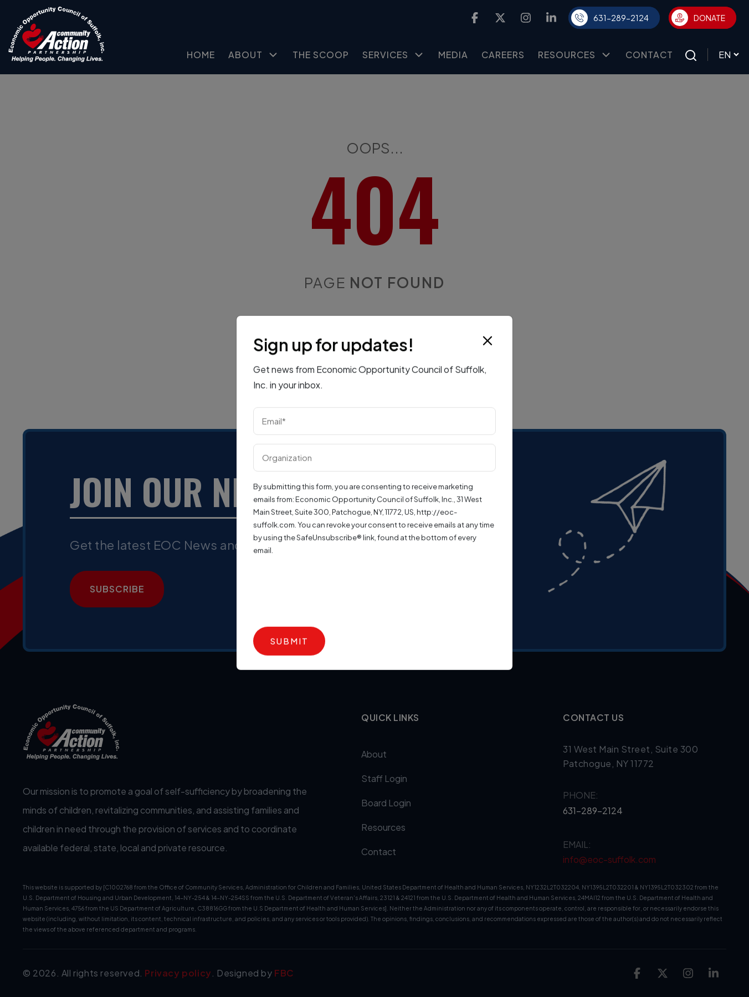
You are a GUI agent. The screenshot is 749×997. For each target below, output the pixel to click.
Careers (503, 54)
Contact (649, 54)
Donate (698, 17)
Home (201, 54)
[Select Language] (724, 54)
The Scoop (321, 54)
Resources (575, 55)
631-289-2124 (610, 17)
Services (393, 55)
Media (453, 54)
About (253, 55)
